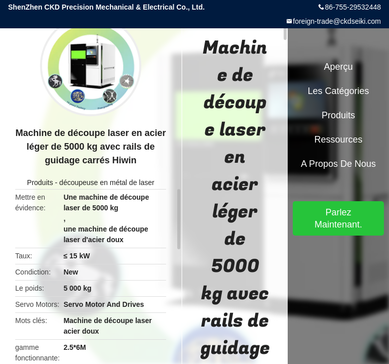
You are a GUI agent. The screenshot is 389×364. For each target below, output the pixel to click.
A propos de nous (338, 164)
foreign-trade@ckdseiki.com (337, 21)
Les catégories (338, 91)
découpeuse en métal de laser (106, 182)
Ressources (338, 139)
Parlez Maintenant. (338, 218)
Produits (40, 182)
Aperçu (338, 67)
